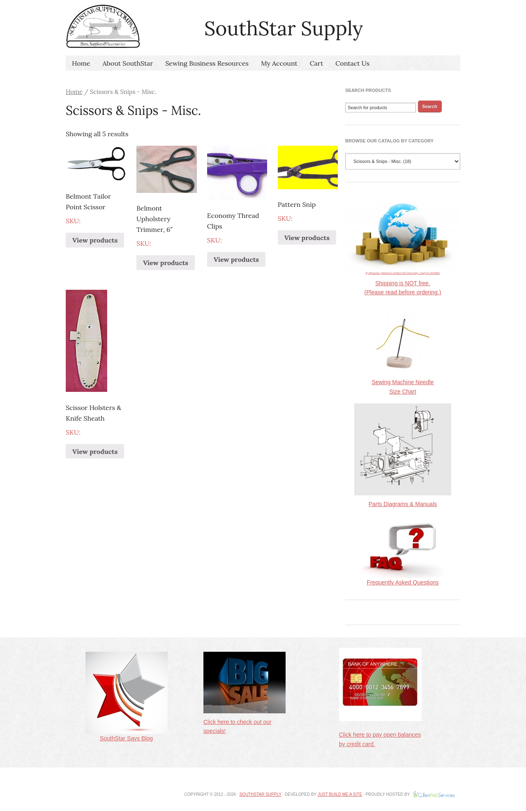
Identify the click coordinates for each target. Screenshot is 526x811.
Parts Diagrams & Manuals (403, 504)
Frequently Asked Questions (403, 579)
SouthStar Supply (260, 794)
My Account (279, 63)
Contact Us (352, 63)
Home (81, 63)
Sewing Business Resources (207, 63)
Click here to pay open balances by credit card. (380, 732)
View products (95, 240)
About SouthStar (127, 63)
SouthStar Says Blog (126, 735)
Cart (316, 63)
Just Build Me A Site (340, 794)
